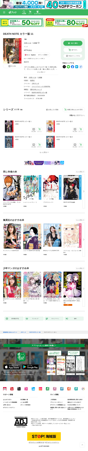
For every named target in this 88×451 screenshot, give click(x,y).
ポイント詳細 (42, 55)
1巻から (72, 115)
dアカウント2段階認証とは (57, 405)
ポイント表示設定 (25, 405)
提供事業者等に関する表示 (75, 399)
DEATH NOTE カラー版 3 (23, 137)
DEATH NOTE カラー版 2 (64, 121)
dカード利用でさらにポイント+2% (33, 58)
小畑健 (35, 43)
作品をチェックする (74, 56)
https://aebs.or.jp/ (37, 425)
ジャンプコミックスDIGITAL (41, 86)
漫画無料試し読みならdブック (10, 332)
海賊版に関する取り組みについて (58, 408)
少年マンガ (35, 83)
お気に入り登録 (53, 109)
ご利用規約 (53, 399)
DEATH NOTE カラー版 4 (64, 137)
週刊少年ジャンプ (36, 89)
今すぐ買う (74, 43)
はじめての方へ (7, 399)
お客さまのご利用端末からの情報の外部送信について (76, 408)
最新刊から (81, 115)
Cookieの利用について (74, 405)
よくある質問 (24, 402)
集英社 (32, 80)
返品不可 (26, 62)
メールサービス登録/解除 (10, 402)
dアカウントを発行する (36, 442)
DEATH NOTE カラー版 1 (23, 121)
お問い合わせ (7, 405)
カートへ (74, 50)
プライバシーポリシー (56, 402)
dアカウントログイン (9, 407)
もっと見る (79, 171)
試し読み (13, 66)
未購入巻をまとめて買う (75, 109)
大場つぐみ (27, 43)
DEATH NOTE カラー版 (39, 92)
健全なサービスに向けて (74, 402)
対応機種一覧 (24, 399)
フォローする (39, 43)
